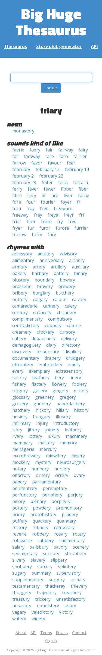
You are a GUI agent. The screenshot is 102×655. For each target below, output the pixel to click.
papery (19, 482)
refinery (40, 527)
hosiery (19, 417)
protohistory (43, 514)
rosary (60, 534)
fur (31, 228)
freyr (69, 215)
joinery (52, 430)
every (17, 371)
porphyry (60, 501)
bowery (67, 280)
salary (18, 547)
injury (42, 423)
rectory (19, 527)
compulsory (60, 319)
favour (54, 163)
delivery (69, 338)
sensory (51, 553)
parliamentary (46, 482)
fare (49, 156)
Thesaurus (15, 46)
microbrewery (26, 456)
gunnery (42, 404)
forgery (20, 391)
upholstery (48, 606)
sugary (19, 573)
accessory (22, 254)
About (21, 632)
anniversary (51, 260)
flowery (59, 384)
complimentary (27, 319)
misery (78, 456)
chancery (42, 312)
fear (71, 163)
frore (46, 221)
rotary (79, 534)
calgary (40, 299)
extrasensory (68, 371)
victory (66, 612)
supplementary (27, 580)
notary (19, 469)
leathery (73, 430)
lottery (35, 436)
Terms (46, 632)
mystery (43, 462)
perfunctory (24, 495)
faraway (32, 156)
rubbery (45, 540)
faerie (18, 150)
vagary (19, 612)
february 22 (51, 176)
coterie (74, 325)
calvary (79, 299)
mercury (48, 449)
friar (16, 221)
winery (38, 619)
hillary (62, 410)
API (94, 46)
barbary (40, 273)
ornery (43, 475)
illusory (63, 417)
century (20, 312)
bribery (19, 293)
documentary (25, 358)
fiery (31, 195)
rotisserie (22, 540)
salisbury (39, 547)
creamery (21, 332)
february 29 (24, 182)
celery (71, 306)
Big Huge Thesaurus (51, 21)
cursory (67, 332)
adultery (46, 254)
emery (74, 365)
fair (49, 150)
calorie (60, 299)
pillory (18, 501)
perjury (75, 495)
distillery (73, 352)
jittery (34, 430)
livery (17, 436)
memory (68, 443)
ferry (17, 189)
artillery (58, 267)
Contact (79, 632)
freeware (63, 208)
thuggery (21, 593)
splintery (67, 566)
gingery (60, 391)
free (44, 208)
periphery (52, 495)
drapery (53, 358)
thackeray (55, 586)
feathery (41, 378)
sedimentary (25, 553)
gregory (67, 397)
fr (79, 202)
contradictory (25, 325)
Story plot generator (59, 46)
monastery (23, 131)
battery (61, 273)
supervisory (68, 573)
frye (72, 221)
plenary (38, 501)
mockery (21, 462)
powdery (42, 508)
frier (31, 221)
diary (51, 345)
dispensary (48, 352)
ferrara (80, 182)
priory (18, 514)
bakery (19, 273)
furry (37, 235)
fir (44, 195)
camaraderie (25, 306)
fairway (65, 150)
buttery (19, 299)
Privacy (62, 632)
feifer (47, 182)
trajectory (47, 593)
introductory (66, 423)
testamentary (26, 586)
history (81, 410)
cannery (51, 306)
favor (37, 163)
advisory (68, 254)
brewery (66, 286)
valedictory (43, 612)
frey (38, 215)
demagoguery (26, 345)
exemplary (39, 371)
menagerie (23, 449)
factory (19, 378)
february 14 (77, 169)
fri (81, 215)
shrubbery (75, 553)
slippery (59, 560)
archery (77, 260)
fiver (68, 195)
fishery (19, 384)
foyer (66, 202)
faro (63, 156)
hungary (41, 417)
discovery (21, 352)
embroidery (50, 365)
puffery (19, 521)
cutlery (19, 338)
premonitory (69, 508)
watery (19, 619)
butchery (65, 293)
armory (19, 267)
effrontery (22, 365)
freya (53, 215)
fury (52, 235)
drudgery (75, 358)
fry (60, 221)
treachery (72, 593)
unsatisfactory (70, 599)
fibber (67, 189)
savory (60, 547)
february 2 (23, 176)
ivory (17, 430)
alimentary (23, 260)
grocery (20, 404)
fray (30, 208)
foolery (79, 384)
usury (70, 606)
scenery (81, 547)
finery (75, 378)
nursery (62, 469)
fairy (83, 150)
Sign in (51, 640)
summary (41, 573)
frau (16, 208)
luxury (54, 436)
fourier (48, 202)
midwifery (56, 456)
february (21, 169)
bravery (45, 286)
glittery (81, 391)
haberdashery (70, 404)
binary (80, 273)
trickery (43, 599)
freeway (20, 215)
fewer (49, 189)
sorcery (44, 566)
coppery (53, 325)
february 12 (48, 169)
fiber (83, 189)
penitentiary (24, 488)
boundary (44, 280)
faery (35, 150)
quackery (42, 521)
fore (16, 202)
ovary (79, 475)
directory (71, 345)
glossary (21, 397)
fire (54, 195)
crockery (45, 332)
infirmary (21, 423)
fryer (17, 228)
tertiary (77, 580)
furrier (81, 228)
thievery (79, 586)
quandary (66, 521)
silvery (18, 560)
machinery (76, 436)
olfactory (21, 475)
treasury (21, 599)
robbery (40, 534)
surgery (57, 580)
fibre (17, 195)
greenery (44, 397)
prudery (70, 514)
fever (33, 189)
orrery (61, 475)
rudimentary (72, 540)
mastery (46, 443)
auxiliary (80, 267)
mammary (22, 443)
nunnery (40, 469)
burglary (41, 293)
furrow (19, 235)
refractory (64, 527)
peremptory (55, 488)
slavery (38, 560)
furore (62, 228)
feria (63, 182)
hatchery (21, 410)
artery (39, 267)
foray (83, 195)
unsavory (21, 606)
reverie (19, 534)
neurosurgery (71, 462)
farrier (80, 156)
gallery (40, 391)
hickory (43, 410)
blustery (20, 280)
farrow (19, 163)
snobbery (22, 566)
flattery (39, 384)
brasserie (22, 286)
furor (44, 228)
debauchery (43, 338)
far (15, 156)
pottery (19, 508)
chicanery (66, 312)
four (30, 202)
